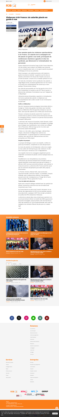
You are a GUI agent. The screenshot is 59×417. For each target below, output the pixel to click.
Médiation (32, 375)
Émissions (24, 10)
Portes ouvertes (44, 10)
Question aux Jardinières (34, 345)
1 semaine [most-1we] (14, 263)
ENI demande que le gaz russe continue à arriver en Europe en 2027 (40, 252)
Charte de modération (34, 377)
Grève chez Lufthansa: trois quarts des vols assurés (16, 280)
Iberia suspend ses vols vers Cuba (14, 251)
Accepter (55, 413)
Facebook (12, 318)
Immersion (32, 339)
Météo (7, 368)
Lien (8, 30)
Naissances (32, 343)
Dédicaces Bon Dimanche (34, 341)
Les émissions (32, 328)
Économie (18, 14)
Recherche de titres (33, 332)
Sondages (32, 352)
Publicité (31, 368)
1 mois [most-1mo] (20, 263)
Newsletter (32, 381)
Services (37, 10)
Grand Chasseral (33, 337)
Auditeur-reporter (48, 1)
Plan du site (20, 403)
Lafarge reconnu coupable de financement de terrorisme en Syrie (15, 299)
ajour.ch (9, 10)
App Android (47, 318)
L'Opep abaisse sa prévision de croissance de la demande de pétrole (17, 233)
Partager (9, 25)
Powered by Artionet (9, 406)
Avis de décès (8, 377)
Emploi (7, 375)
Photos (19, 10)
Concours (32, 354)
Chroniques (30, 10)
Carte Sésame (32, 366)
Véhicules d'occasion (9, 362)
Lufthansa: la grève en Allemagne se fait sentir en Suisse (40, 233)
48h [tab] (8, 263)
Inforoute (7, 373)
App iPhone (40, 318)
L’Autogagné (32, 347)
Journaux (14, 10)
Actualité (11, 14)
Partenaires (32, 373)
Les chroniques (33, 330)
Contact (31, 379)
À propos (31, 362)
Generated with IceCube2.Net (18, 406)
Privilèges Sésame (9, 366)
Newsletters (33, 318)
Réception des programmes (35, 364)
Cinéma (7, 364)
